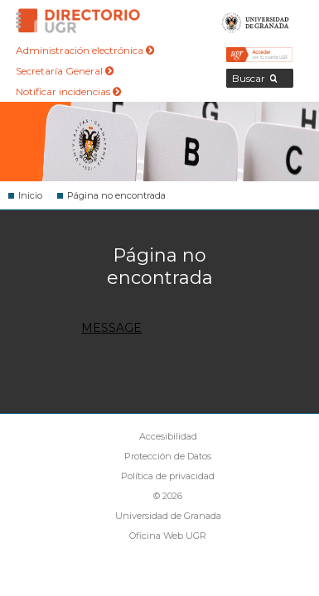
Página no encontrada (116, 195)
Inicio (30, 195)
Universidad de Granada (255, 20)
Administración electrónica (85, 50)
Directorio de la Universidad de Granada (78, 20)
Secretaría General (65, 71)
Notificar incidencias (68, 91)
